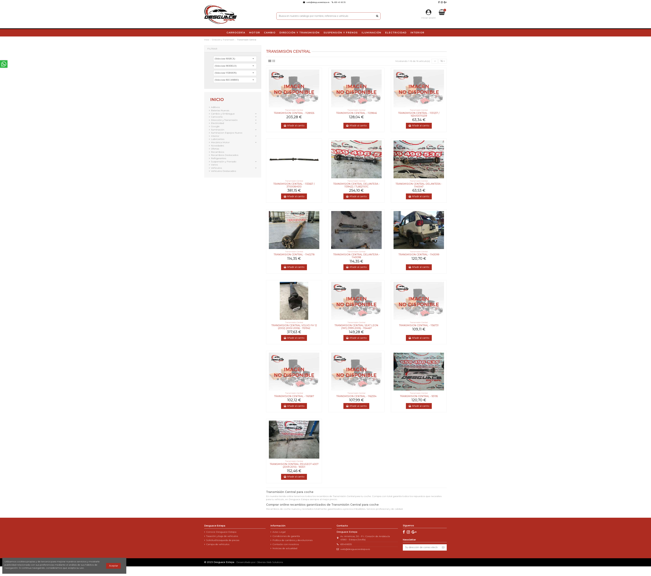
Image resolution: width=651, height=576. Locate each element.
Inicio (217, 99)
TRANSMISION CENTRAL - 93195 (419, 396)
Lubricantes (217, 139)
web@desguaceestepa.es (355, 549)
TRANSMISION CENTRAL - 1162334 (356, 396)
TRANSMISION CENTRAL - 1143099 (418, 254)
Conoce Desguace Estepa (221, 531)
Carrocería (216, 116)
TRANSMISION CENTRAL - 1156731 (419, 325)
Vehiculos (216, 167)
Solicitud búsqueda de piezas (222, 540)
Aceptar (113, 565)
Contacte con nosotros (285, 544)
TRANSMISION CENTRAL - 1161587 (294, 396)
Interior (215, 136)
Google (215, 126)
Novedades (217, 145)
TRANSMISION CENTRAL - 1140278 (294, 254)
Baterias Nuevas (220, 110)
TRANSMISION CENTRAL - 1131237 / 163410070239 (418, 114)
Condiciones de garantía (286, 536)
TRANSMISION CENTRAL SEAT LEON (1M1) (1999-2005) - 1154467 (356, 327)
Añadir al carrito (294, 125)
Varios (214, 164)
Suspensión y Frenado (223, 161)
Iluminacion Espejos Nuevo (226, 132)
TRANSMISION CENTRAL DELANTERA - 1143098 (356, 256)
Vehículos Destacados (223, 171)
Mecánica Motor (220, 142)
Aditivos (215, 107)
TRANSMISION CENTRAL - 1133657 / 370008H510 (294, 185)
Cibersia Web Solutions (270, 562)
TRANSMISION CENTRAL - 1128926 (294, 113)
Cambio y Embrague (223, 113)
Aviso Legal (278, 531)
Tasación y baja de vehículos (222, 536)
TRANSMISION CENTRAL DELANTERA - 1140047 (418, 185)
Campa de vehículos (217, 544)
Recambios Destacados (224, 155)
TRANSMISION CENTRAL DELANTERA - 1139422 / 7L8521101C (356, 185)
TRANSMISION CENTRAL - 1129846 (356, 113)
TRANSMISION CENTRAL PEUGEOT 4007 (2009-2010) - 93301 (294, 465)
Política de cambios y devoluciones (292, 540)
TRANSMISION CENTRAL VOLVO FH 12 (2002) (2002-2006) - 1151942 (294, 327)
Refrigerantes (218, 158)
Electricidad (217, 123)
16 (442, 61)
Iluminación (217, 129)
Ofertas (215, 148)
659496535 (346, 544)
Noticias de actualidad (284, 548)
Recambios (217, 151)
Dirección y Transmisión (224, 120)
